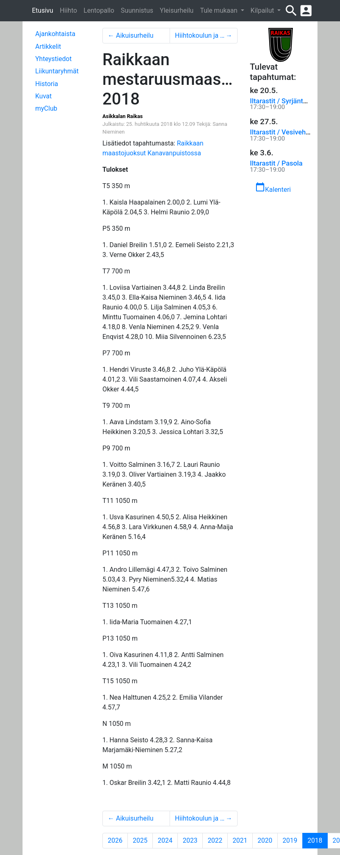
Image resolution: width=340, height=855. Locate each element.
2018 (318, 840)
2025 (140, 840)
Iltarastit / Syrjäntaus (282, 101)
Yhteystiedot (53, 59)
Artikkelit (48, 46)
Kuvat (43, 96)
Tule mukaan (219, 10)
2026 (115, 840)
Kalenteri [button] (273, 187)
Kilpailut (263, 10)
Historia (46, 84)
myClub (46, 108)
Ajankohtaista (55, 34)
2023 (190, 840)
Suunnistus (137, 10)
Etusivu (42, 10)
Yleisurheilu (176, 10)
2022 (215, 840)
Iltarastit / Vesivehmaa (284, 132)
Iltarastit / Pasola (276, 163)
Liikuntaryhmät (57, 71)
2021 (240, 840)
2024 (165, 840)
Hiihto (68, 10)
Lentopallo (99, 10)
